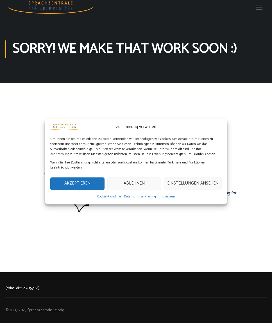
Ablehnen (134, 183)
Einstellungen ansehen (193, 183)
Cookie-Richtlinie (109, 196)
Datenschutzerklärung (140, 196)
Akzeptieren (77, 183)
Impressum (167, 196)
